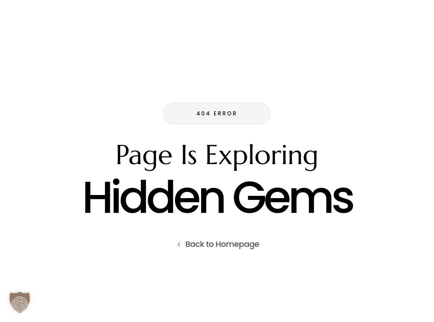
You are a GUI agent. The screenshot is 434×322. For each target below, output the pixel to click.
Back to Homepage (222, 244)
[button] (19, 302)
